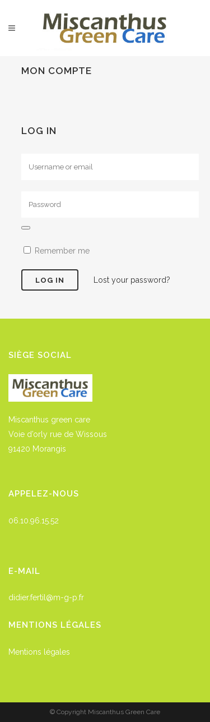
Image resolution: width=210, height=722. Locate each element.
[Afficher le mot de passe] (25, 227)
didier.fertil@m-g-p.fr (46, 597)
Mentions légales (39, 651)
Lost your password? (132, 279)
